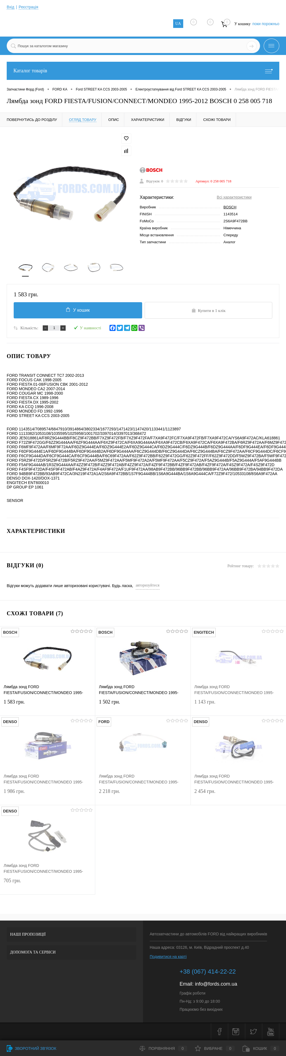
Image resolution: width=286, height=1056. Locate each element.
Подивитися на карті (168, 957)
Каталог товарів (143, 71)
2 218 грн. (143, 796)
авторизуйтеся (147, 586)
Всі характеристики (234, 197)
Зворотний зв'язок (31, 1048)
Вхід (10, 7)
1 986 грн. (47, 796)
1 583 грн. (47, 707)
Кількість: (29, 328)
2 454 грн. (238, 796)
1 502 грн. (143, 707)
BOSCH (229, 207)
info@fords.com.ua (216, 984)
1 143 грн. (238, 707)
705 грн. (47, 885)
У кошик (77, 310)
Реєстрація (29, 7)
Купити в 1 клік (208, 311)
